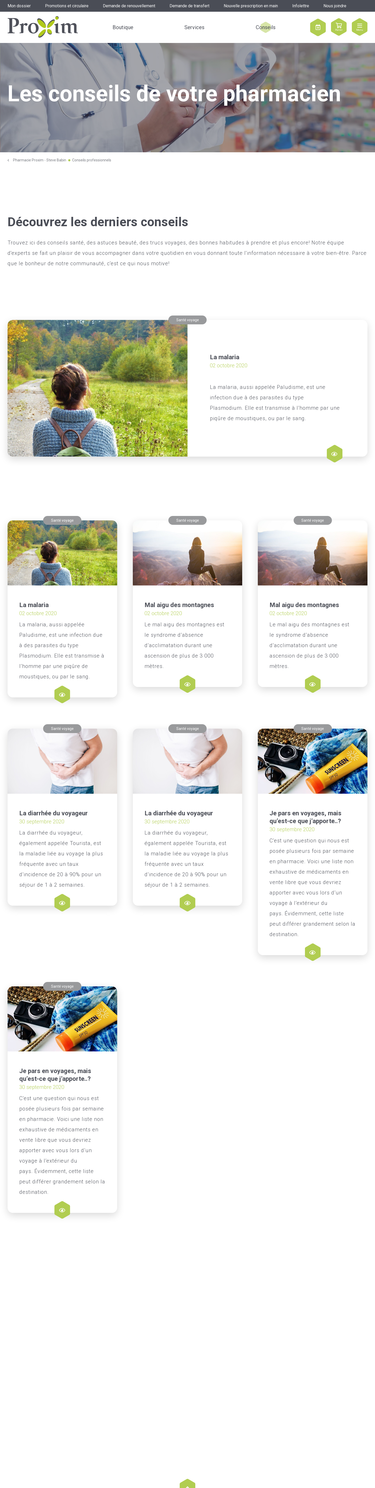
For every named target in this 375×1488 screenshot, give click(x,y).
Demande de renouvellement (129, 5)
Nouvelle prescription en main (251, 5)
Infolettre (300, 5)
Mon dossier (19, 5)
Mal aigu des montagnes (179, 605)
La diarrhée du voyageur (53, 862)
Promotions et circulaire (67, 5)
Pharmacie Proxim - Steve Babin (39, 160)
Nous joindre (334, 5)
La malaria (224, 357)
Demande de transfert (189, 5)
